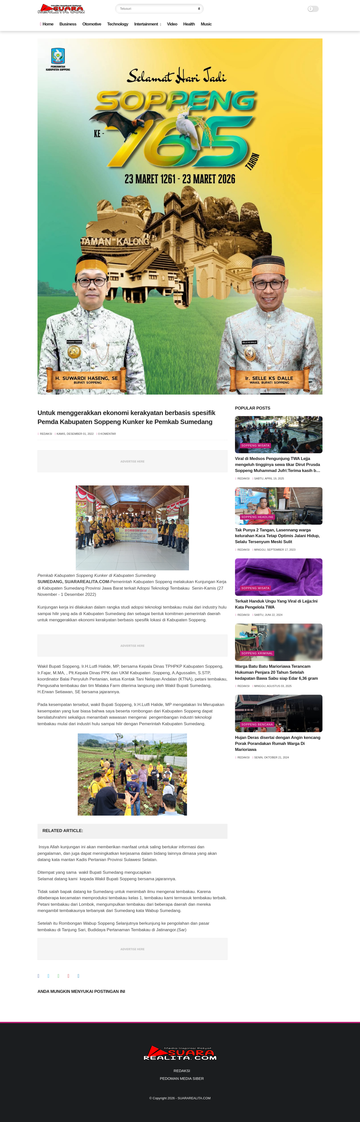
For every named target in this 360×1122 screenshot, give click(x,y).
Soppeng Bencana (257, 724)
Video (172, 24)
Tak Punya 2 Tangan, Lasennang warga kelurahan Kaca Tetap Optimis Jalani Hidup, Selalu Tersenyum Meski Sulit (277, 536)
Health (189, 24)
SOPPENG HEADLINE (258, 516)
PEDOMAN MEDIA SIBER (182, 1078)
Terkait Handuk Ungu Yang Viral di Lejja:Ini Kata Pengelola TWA (276, 604)
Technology (117, 24)
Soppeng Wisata (256, 445)
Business (68, 24)
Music (206, 24)
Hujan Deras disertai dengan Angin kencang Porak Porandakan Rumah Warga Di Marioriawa (277, 743)
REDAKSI (182, 1071)
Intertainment (146, 24)
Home (46, 24)
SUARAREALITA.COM (194, 1098)
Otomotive (91, 24)
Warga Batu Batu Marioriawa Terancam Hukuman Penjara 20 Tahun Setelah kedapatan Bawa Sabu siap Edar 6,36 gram (276, 672)
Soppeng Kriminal (257, 653)
